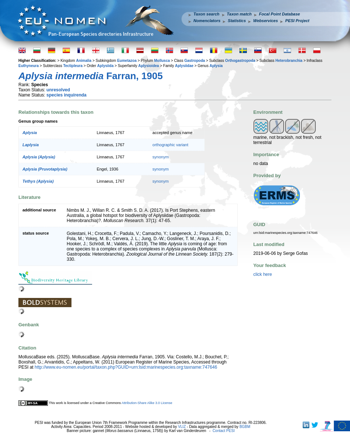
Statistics (237, 20)
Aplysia (216, 66)
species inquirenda (66, 95)
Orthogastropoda (240, 61)
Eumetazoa (127, 61)
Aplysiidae (184, 66)
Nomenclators (206, 20)
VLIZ (182, 427)
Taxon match (239, 14)
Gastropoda (194, 61)
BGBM (244, 427)
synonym (161, 157)
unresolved (58, 89)
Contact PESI (224, 431)
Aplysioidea (148, 66)
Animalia (83, 61)
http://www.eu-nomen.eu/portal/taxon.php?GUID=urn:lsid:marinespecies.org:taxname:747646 (126, 367)
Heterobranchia (289, 61)
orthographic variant (170, 145)
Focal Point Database (279, 14)
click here (262, 274)
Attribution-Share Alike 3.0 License (147, 403)
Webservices (265, 20)
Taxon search (206, 14)
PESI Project (297, 20)
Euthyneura (28, 66)
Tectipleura (73, 66)
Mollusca (162, 61)
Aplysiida (105, 66)
